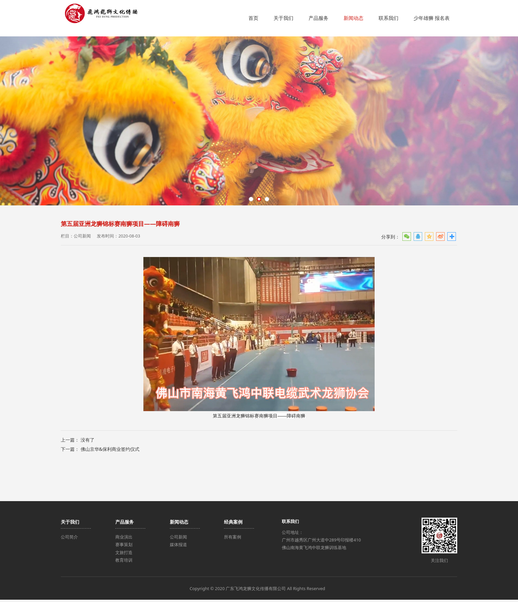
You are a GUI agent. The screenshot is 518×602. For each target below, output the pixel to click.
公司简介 (69, 539)
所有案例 (232, 539)
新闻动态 (353, 18)
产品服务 (318, 18)
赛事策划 (123, 547)
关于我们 (283, 18)
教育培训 (123, 562)
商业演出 (123, 539)
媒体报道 (178, 547)
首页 (253, 18)
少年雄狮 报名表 (432, 18)
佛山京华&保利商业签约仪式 (110, 485)
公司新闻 (178, 539)
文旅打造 (123, 554)
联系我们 (388, 18)
